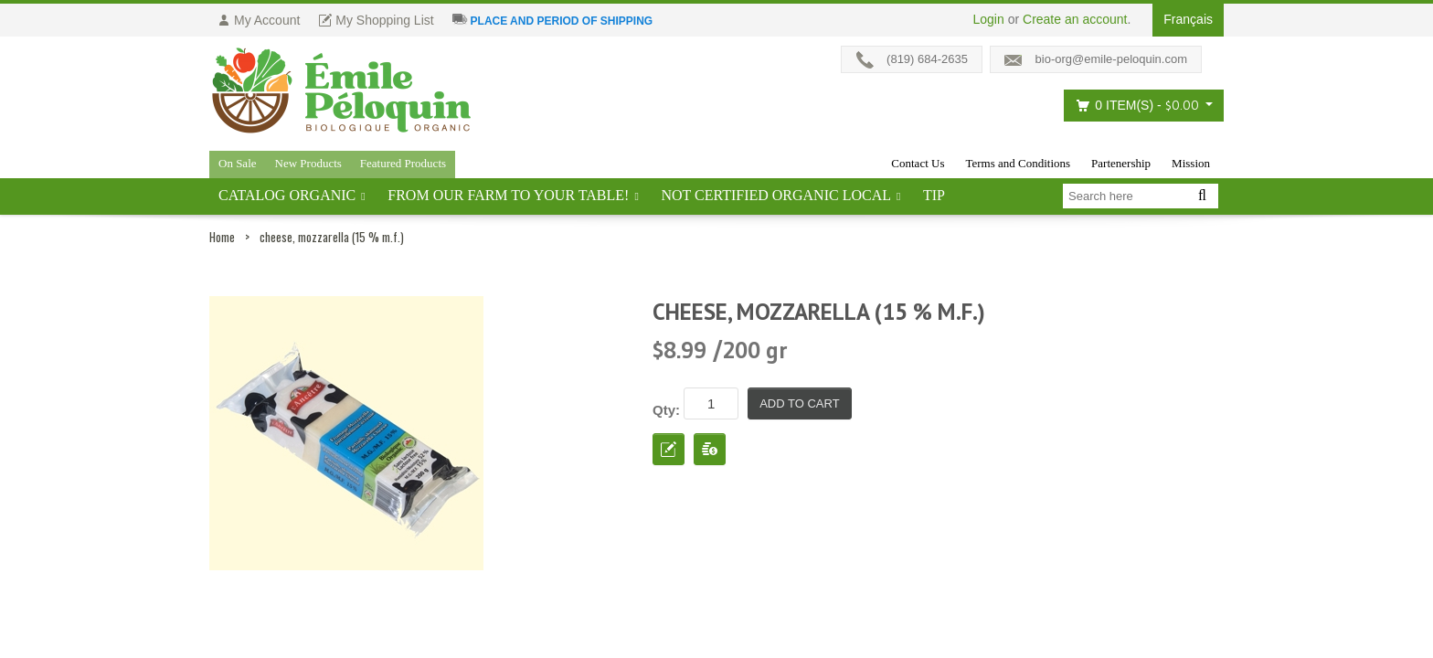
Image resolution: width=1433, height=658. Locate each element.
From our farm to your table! (508, 195)
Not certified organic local (776, 195)
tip (934, 195)
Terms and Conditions (1017, 163)
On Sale (237, 163)
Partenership (1121, 163)
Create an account (1075, 19)
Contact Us (917, 163)
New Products (308, 163)
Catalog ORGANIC (287, 195)
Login (988, 19)
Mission (1191, 163)
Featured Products (403, 163)
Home (222, 237)
